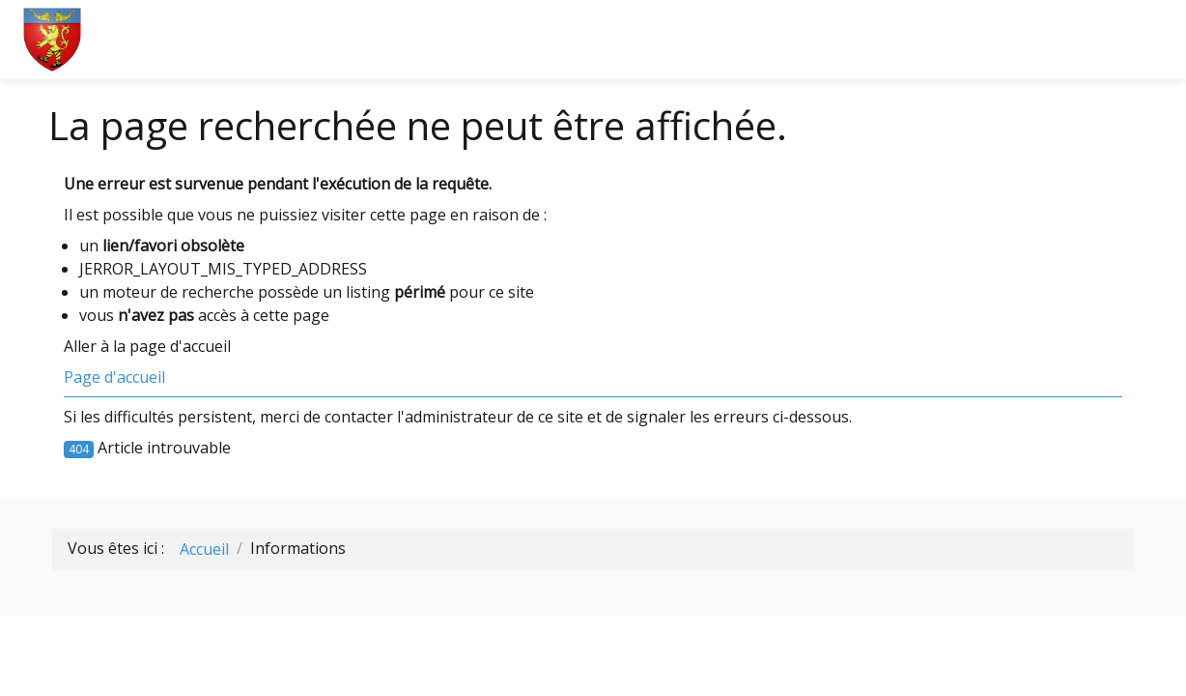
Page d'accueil (114, 377)
